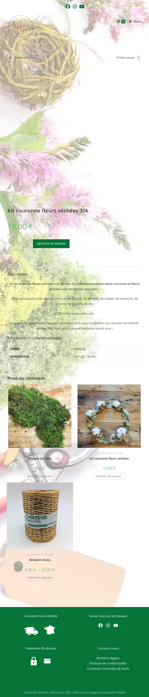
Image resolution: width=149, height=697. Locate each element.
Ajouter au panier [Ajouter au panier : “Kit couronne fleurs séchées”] (109, 476)
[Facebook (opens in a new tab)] (67, 6)
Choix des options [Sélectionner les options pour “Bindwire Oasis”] (40, 577)
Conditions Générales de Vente (108, 669)
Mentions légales (108, 658)
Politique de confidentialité (108, 663)
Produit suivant (126, 57)
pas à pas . (92, 289)
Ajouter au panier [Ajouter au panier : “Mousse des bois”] (39, 476)
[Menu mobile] (134, 21)
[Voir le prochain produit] (139, 58)
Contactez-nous (108, 648)
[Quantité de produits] (19, 243)
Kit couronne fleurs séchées (109, 458)
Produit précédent (25, 57)
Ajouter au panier (51, 243)
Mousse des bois (40, 458)
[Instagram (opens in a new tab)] (74, 6)
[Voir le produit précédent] (10, 58)
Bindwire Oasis (39, 560)
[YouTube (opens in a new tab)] (81, 6)
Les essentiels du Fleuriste (40, 453)
